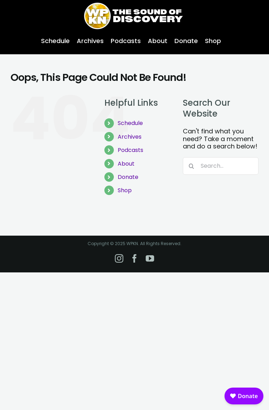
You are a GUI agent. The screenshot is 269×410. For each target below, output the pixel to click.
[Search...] (220, 166)
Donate (128, 177)
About (126, 164)
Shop (125, 190)
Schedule (130, 123)
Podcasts (130, 150)
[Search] (191, 166)
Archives (130, 137)
